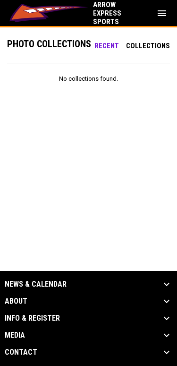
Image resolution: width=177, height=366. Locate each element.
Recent (106, 46)
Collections (148, 46)
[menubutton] (162, 13)
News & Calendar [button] (36, 284)
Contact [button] (21, 352)
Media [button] (15, 335)
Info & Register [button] (32, 318)
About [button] (16, 301)
